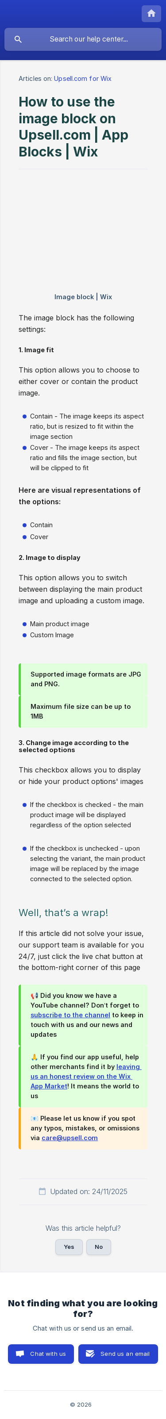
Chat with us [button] (48, 1353)
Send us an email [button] (125, 1353)
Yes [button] (69, 1246)
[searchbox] (83, 39)
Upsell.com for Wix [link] (83, 78)
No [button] (99, 1246)
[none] (151, 13)
